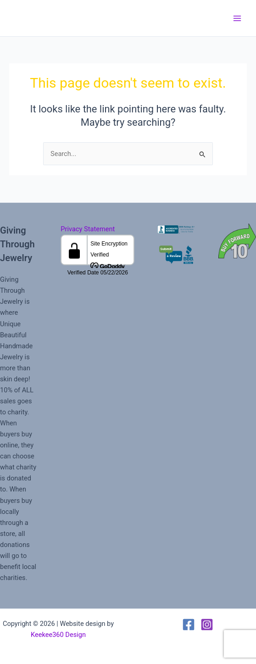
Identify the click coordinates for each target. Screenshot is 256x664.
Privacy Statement (88, 229)
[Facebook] (188, 624)
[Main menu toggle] (237, 18)
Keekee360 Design (58, 635)
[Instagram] (206, 624)
